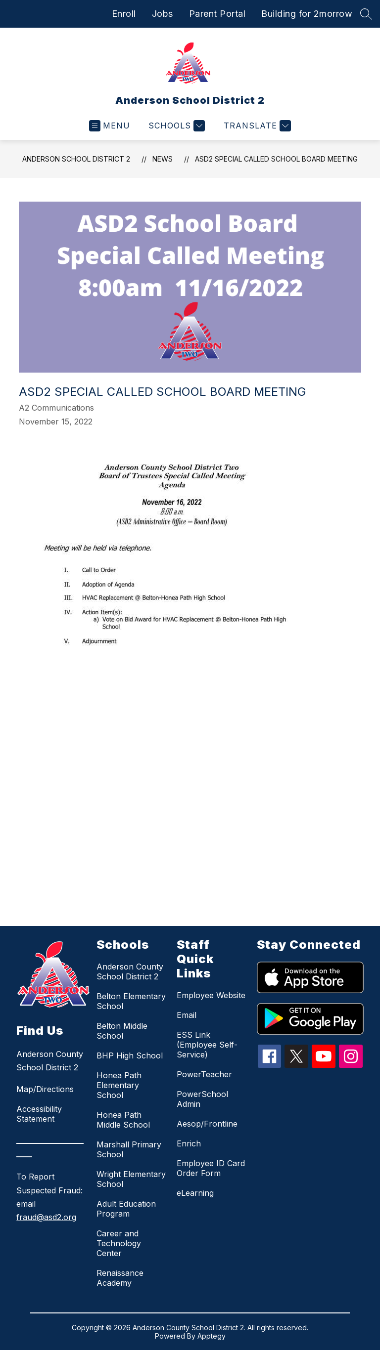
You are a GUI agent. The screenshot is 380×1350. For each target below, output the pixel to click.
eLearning (195, 1193)
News (162, 159)
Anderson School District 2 (76, 159)
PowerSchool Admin (202, 1099)
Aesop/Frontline (207, 1124)
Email (186, 1015)
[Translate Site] (256, 126)
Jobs (162, 13)
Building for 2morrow (306, 13)
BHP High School (129, 1055)
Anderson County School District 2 (129, 971)
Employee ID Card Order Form (211, 1168)
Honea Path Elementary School (119, 1085)
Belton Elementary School (131, 1001)
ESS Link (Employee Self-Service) (207, 1044)
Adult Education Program (126, 1209)
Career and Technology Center (118, 1243)
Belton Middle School (121, 1031)
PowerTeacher (204, 1074)
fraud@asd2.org (46, 1217)
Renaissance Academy (119, 1278)
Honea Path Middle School (123, 1120)
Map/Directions (45, 1089)
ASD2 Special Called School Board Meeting (276, 159)
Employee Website (211, 995)
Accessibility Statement (39, 1114)
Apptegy (211, 1336)
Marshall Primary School (128, 1149)
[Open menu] (109, 126)
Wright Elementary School (131, 1179)
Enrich (189, 1143)
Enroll (124, 13)
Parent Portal (217, 13)
